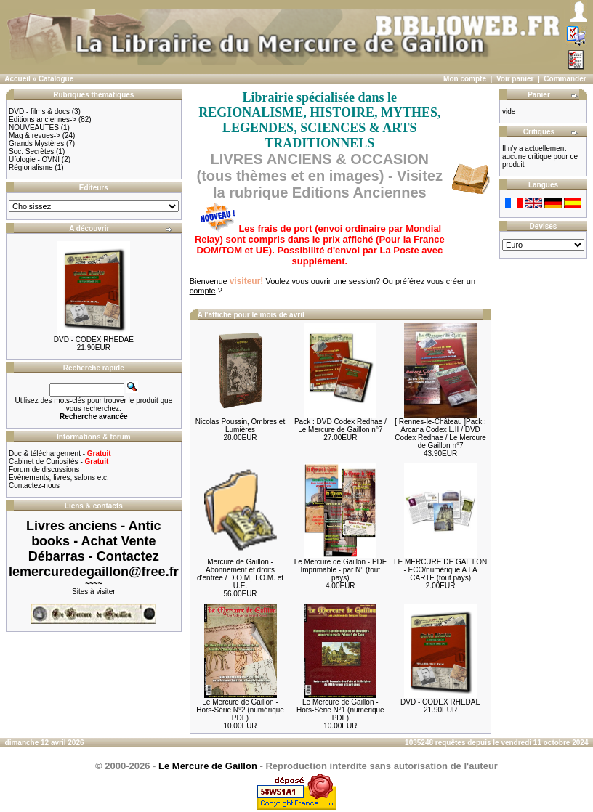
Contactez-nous (34, 486)
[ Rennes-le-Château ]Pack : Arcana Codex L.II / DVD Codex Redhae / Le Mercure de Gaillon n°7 (440, 434)
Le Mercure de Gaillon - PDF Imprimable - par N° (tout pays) (340, 570)
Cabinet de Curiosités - (58, 462)
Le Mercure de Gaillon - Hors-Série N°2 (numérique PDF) (240, 710)
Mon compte (464, 79)
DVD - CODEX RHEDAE (94, 340)
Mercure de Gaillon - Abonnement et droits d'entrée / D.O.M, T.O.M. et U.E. (240, 574)
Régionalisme (31, 167)
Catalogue (56, 79)
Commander (565, 79)
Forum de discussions (44, 470)
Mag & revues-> (34, 135)
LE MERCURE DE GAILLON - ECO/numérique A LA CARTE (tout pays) (440, 570)
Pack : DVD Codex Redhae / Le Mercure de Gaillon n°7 (340, 426)
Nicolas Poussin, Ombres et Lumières (240, 426)
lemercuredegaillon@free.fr (94, 571)
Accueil (17, 79)
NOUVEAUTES (34, 127)
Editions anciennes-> (42, 119)
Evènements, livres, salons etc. (59, 478)
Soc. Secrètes (31, 151)
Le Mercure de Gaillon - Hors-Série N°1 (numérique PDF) (340, 710)
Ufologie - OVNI (34, 159)
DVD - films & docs (39, 111)
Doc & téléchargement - (60, 454)
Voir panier (515, 79)
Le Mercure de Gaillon (207, 765)
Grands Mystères (36, 143)
